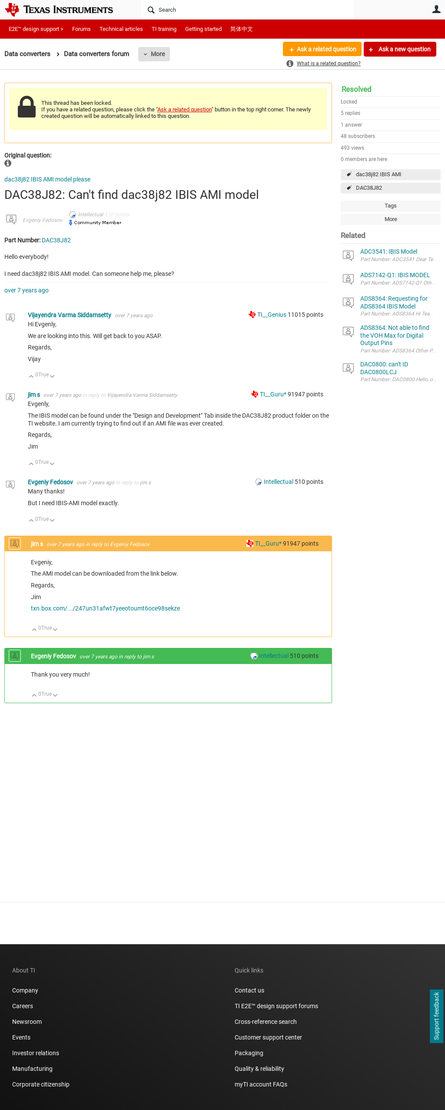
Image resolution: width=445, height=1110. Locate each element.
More (158, 53)
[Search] (247, 9)
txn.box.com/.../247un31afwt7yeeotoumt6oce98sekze (105, 608)
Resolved (357, 89)
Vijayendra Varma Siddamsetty (70, 315)
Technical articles (121, 29)
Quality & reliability (259, 1068)
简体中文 (241, 29)
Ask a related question (326, 49)
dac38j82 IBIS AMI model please (47, 179)
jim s (34, 394)
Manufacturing (32, 1068)
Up (31, 377)
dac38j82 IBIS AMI (379, 174)
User (436, 9)
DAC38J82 (369, 187)
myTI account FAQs (261, 1084)
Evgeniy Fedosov (42, 220)
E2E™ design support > (36, 29)
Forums (81, 29)
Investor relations (35, 1053)
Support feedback (436, 1016)
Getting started (203, 29)
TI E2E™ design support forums (276, 1006)
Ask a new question (404, 49)
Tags (391, 205)
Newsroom (27, 1021)
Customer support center (268, 1037)
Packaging (249, 1053)
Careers (22, 1006)
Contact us (249, 990)
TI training (164, 29)
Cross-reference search (266, 1021)
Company (25, 990)
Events (21, 1037)
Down (52, 377)
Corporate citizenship (41, 1084)
